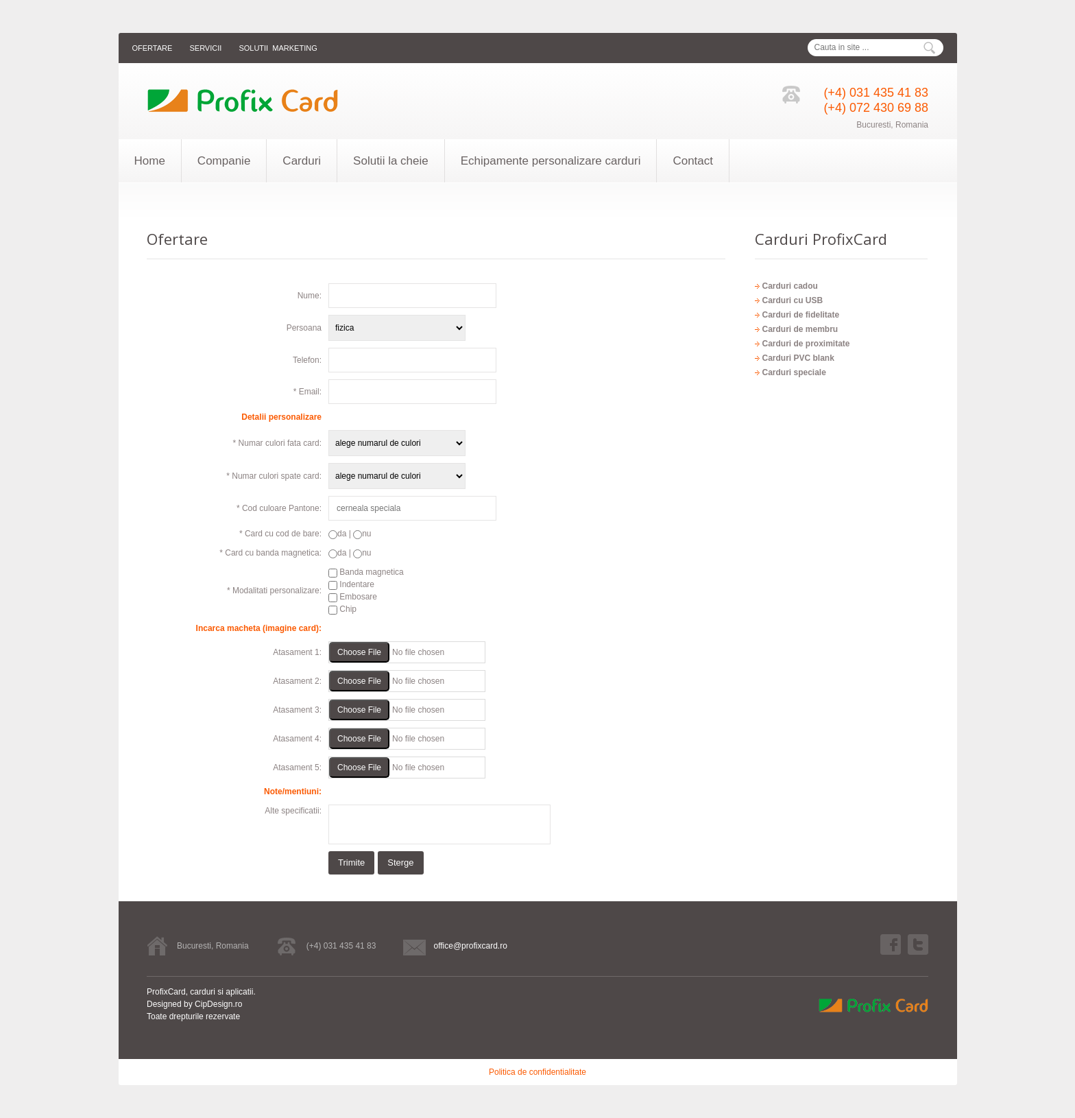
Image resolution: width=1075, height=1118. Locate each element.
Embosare (352, 597)
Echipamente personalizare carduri (551, 160)
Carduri (301, 160)
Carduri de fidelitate (800, 315)
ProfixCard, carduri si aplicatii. (201, 992)
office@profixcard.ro (470, 946)
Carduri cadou (789, 286)
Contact (693, 160)
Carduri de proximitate (805, 343)
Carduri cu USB (792, 300)
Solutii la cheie (390, 160)
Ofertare (152, 48)
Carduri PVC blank (798, 358)
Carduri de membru (800, 329)
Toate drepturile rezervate (193, 1016)
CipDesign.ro (218, 1004)
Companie (224, 160)
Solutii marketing (278, 48)
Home (149, 160)
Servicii (205, 48)
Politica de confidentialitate (537, 1072)
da (337, 533)
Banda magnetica (366, 572)
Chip (342, 609)
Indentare (351, 584)
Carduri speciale (793, 372)
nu (362, 533)
